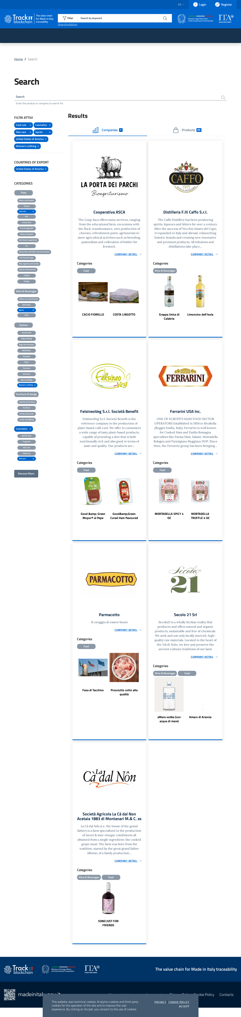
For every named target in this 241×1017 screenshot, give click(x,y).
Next (144, 299)
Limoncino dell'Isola (200, 316)
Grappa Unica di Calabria (169, 318)
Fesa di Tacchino (93, 693)
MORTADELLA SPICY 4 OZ (169, 518)
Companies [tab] (108, 131)
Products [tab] (187, 131)
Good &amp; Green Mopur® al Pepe (93, 518)
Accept (184, 1006)
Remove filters (26, 474)
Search (21, 97)
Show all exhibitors (67, 24)
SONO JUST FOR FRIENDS (108, 932)
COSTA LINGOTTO (124, 316)
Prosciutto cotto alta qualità (124, 695)
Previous (74, 299)
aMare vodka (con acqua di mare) (169, 722)
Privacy (160, 1002)
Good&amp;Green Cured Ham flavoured (124, 518)
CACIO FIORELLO (93, 316)
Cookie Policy (179, 1002)
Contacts (226, 1004)
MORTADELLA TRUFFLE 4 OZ (200, 518)
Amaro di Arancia (200, 720)
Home (18, 59)
